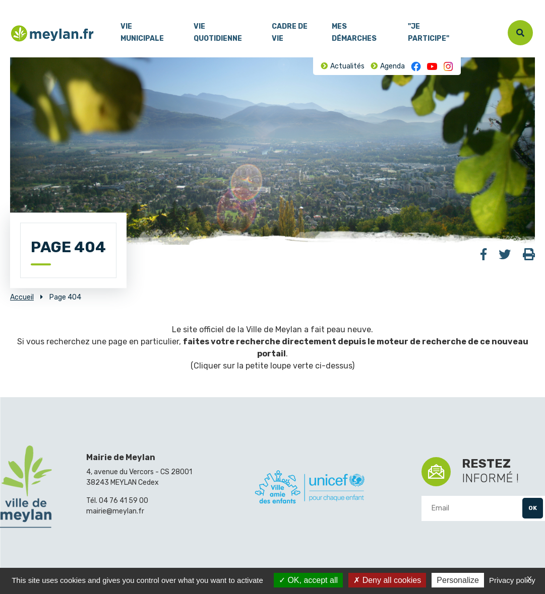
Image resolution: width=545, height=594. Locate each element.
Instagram (448, 66)
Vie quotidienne (218, 32)
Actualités (347, 66)
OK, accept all (308, 580)
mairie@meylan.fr (115, 511)
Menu (17, 4)
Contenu (44, 4)
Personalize (458, 580)
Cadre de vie (290, 32)
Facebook (416, 66)
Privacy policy (512, 580)
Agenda (392, 66)
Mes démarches (354, 32)
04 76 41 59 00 (123, 500)
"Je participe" (428, 32)
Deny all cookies (387, 580)
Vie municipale (142, 32)
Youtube (432, 66)
